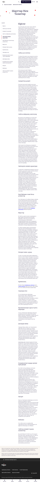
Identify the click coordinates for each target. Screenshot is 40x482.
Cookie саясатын (21, 286)
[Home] (3, 5)
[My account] (37, 1)
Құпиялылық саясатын (29, 284)
